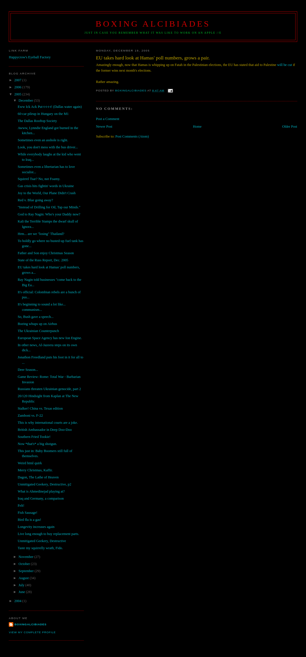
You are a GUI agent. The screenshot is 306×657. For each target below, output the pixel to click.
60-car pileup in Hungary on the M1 (43, 114)
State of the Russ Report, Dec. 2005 (43, 260)
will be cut (285, 65)
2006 (18, 87)
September (26, 571)
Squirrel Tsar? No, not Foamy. (39, 179)
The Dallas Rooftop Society (37, 121)
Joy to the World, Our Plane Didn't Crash (47, 193)
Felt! (21, 506)
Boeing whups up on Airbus (37, 324)
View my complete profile (32, 632)
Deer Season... (28, 370)
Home (197, 127)
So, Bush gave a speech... (36, 317)
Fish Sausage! (27, 513)
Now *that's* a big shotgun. (37, 444)
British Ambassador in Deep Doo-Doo (45, 430)
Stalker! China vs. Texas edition (40, 408)
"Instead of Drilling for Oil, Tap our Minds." (49, 207)
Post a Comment (107, 119)
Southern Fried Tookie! (34, 437)
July (21, 585)
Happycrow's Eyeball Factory (30, 57)
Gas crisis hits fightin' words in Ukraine (46, 186)
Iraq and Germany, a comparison (41, 498)
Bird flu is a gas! (29, 520)
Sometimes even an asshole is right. (43, 140)
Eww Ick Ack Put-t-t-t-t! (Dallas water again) (50, 107)
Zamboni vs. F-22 (30, 416)
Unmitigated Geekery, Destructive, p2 (44, 484)
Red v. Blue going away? (35, 200)
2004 (18, 601)
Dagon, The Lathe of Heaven (38, 477)
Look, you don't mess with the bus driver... (48, 147)
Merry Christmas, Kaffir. (35, 470)
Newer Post (104, 127)
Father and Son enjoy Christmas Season (46, 253)
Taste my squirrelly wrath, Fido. (40, 548)
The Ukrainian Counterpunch (38, 331)
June (22, 592)
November (26, 557)
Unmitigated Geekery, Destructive (42, 541)
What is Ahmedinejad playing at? (41, 491)
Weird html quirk (30, 463)
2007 (18, 80)
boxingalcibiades (30, 624)
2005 (18, 94)
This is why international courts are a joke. (48, 423)
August (23, 578)
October (24, 564)
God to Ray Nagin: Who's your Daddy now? (49, 214)
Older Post (289, 127)
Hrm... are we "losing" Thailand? (41, 234)
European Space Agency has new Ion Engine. (50, 338)
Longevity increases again (36, 527)
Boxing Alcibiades (153, 24)
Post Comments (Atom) (132, 136)
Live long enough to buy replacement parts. (48, 534)
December (26, 100)
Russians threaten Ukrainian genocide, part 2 (49, 389)
